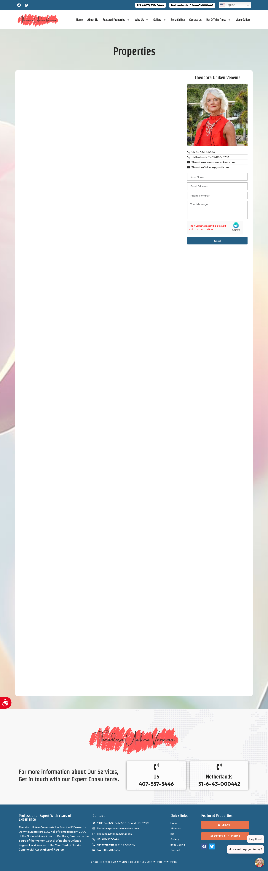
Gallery (159, 20)
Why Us (142, 20)
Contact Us (195, 19)
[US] (156, 766)
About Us (92, 19)
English (227, 5)
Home (79, 19)
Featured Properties (116, 20)
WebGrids (171, 862)
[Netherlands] (219, 766)
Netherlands (219, 776)
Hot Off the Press (218, 20)
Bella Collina (178, 19)
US (156, 776)
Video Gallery (243, 19)
